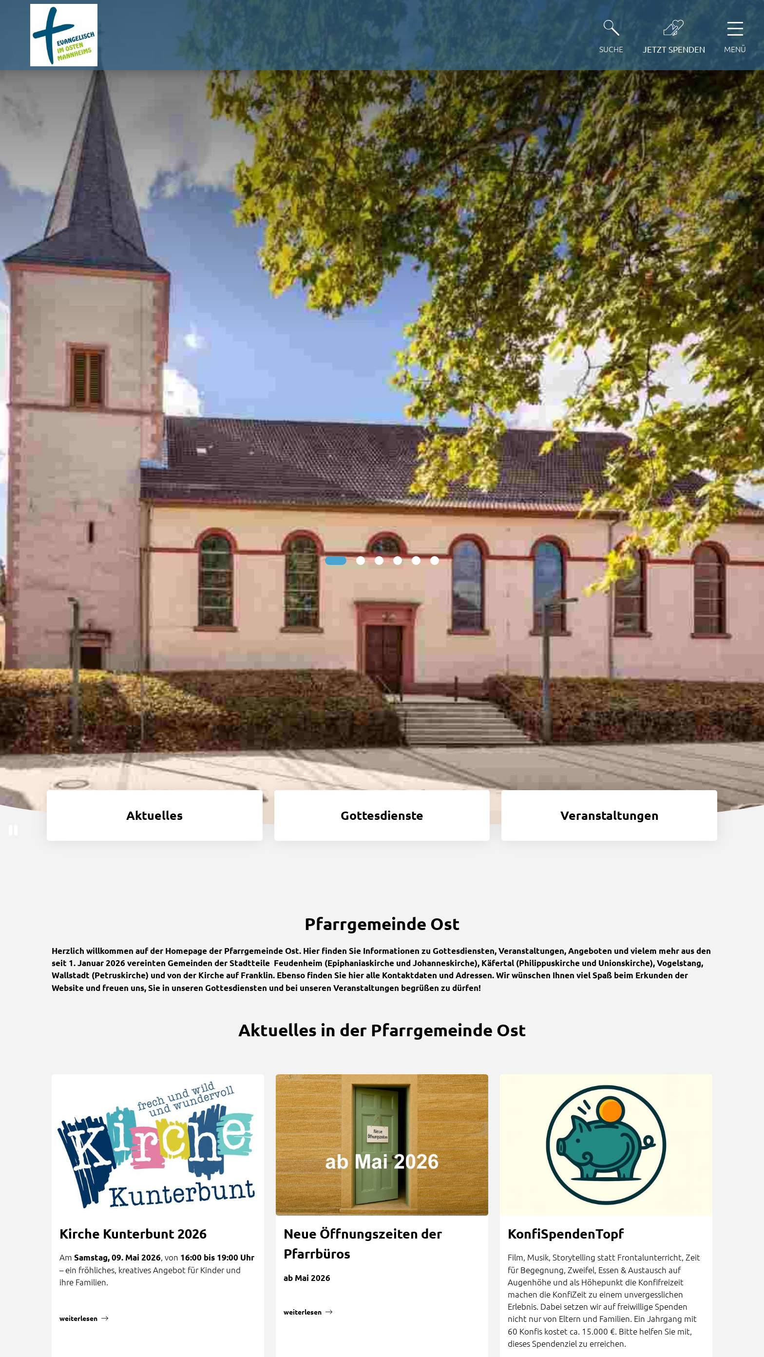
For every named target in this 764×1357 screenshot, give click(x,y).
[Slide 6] (434, 560)
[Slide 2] (360, 560)
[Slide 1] (335, 560)
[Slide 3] (379, 560)
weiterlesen (78, 1318)
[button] (13, 830)
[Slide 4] (397, 560)
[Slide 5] (416, 560)
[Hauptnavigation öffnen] (735, 35)
